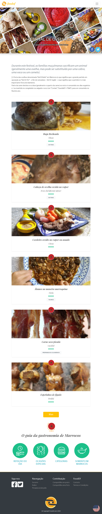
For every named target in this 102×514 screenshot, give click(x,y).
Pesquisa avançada (39, 488)
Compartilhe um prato (61, 482)
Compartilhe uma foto (61, 485)
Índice (34, 485)
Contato (76, 482)
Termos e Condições (80, 485)
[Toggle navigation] (97, 3)
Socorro (35, 482)
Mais (51, 414)
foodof (8, 3)
